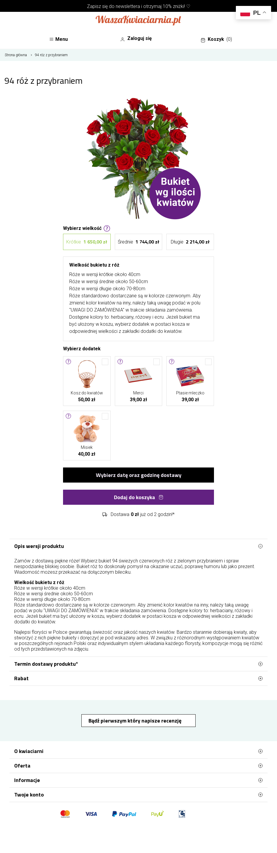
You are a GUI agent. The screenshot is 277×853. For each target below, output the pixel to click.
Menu (58, 39)
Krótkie (86, 242)
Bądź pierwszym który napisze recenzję (135, 721)
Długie (190, 242)
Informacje (138, 780)
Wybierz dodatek (82, 348)
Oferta (138, 766)
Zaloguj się (136, 38)
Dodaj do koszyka (138, 497)
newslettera (128, 6)
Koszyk (216, 39)
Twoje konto (138, 795)
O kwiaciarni (138, 751)
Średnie (138, 242)
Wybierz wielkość (86, 227)
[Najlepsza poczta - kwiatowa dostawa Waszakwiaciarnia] (138, 21)
